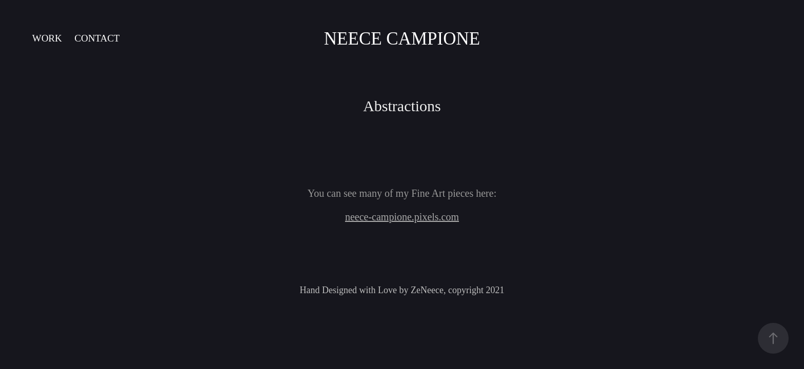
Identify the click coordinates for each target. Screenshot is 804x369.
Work (47, 38)
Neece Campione (402, 39)
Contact (96, 38)
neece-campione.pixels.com (402, 216)
